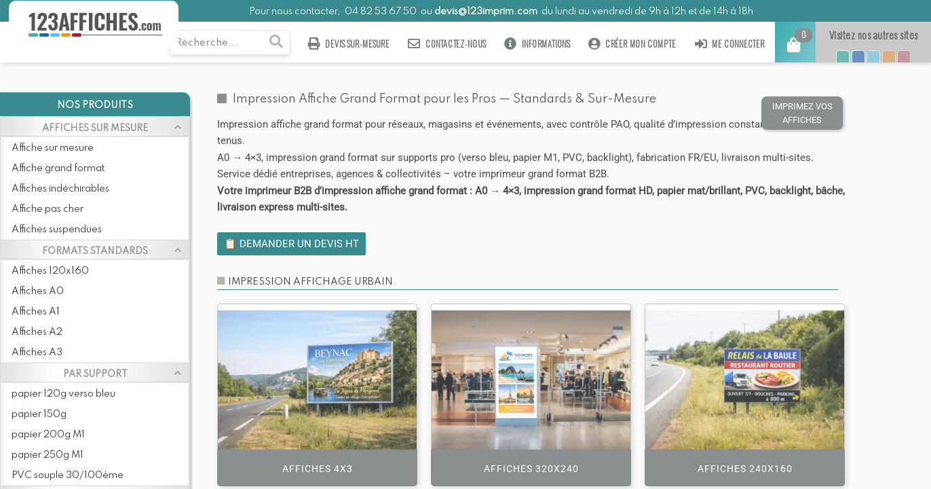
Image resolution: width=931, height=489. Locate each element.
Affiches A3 (37, 352)
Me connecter (729, 43)
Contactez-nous (447, 43)
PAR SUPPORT (95, 374)
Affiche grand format (58, 168)
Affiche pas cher (47, 209)
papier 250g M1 (47, 455)
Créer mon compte (631, 43)
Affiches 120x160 (50, 271)
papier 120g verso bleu (63, 394)
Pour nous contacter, (296, 11)
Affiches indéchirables (60, 189)
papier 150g (39, 414)
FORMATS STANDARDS (95, 251)
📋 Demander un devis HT (291, 244)
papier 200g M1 (48, 434)
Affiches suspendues (57, 229)
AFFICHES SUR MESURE (95, 128)
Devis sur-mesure (348, 43)
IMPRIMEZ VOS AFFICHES (802, 113)
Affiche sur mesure (53, 148)
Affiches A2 (37, 332)
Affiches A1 (36, 311)
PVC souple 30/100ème (68, 475)
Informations (537, 43)
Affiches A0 (38, 291)
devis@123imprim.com (485, 11)
